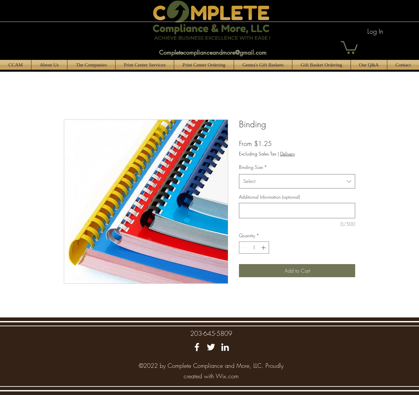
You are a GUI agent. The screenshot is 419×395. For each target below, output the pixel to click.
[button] (349, 47)
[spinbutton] (254, 247)
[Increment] (264, 247)
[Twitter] (211, 347)
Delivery (287, 154)
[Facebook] (196, 347)
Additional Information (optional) (269, 197)
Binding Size (253, 167)
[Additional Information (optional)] (297, 210)
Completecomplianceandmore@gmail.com (212, 52)
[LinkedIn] (225, 347)
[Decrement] (244, 247)
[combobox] (297, 181)
